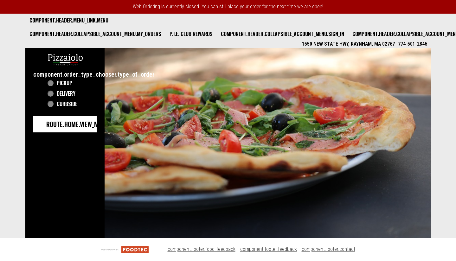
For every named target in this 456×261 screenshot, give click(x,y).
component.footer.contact (328, 249)
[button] (65, 58)
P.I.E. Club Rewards (191, 34)
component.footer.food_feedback (201, 249)
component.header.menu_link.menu (68, 20)
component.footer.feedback (268, 249)
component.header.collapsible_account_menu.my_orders (95, 34)
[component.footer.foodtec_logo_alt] (125, 249)
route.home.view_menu (77, 124)
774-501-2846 (412, 44)
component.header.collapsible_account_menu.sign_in (282, 34)
